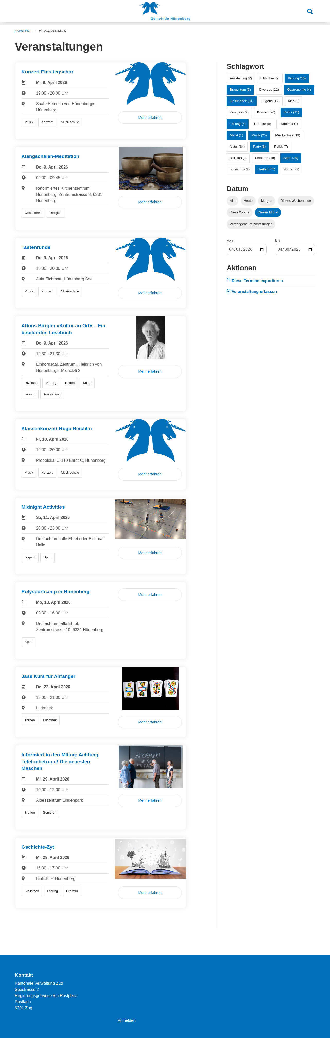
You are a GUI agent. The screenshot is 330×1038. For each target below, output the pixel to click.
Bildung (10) (297, 78)
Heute (248, 201)
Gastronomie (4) (299, 89)
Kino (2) (293, 101)
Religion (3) (238, 158)
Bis (277, 240)
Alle (232, 201)
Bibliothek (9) (270, 78)
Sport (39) (290, 158)
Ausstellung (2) (241, 78)
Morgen (266, 201)
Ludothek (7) (289, 124)
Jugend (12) (270, 101)
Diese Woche (239, 212)
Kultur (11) (291, 112)
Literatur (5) (262, 124)
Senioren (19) (265, 158)
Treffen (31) (266, 169)
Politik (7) (281, 146)
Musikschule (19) (287, 135)
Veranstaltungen (54, 30)
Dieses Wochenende (296, 201)
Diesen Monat (268, 212)
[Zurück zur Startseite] (165, 12)
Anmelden (127, 1020)
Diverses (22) (269, 89)
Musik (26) (259, 135)
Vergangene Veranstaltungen (251, 224)
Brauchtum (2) (240, 89)
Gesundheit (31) (242, 101)
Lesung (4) (238, 124)
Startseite (23, 30)
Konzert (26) (266, 112)
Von (230, 240)
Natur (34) (237, 146)
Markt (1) (236, 135)
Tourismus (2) (240, 169)
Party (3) (259, 146)
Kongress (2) (239, 112)
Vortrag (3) (291, 169)
